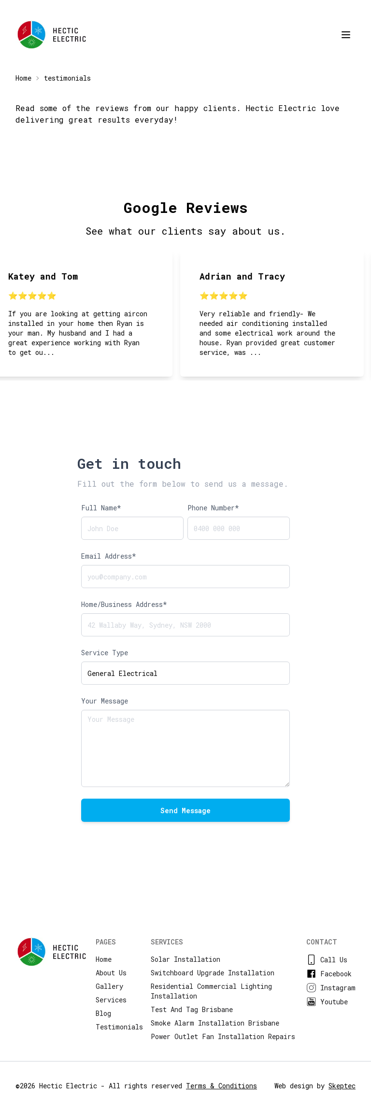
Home (23, 78)
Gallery (109, 986)
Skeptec (342, 1085)
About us (111, 972)
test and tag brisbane (192, 1009)
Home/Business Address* (124, 604)
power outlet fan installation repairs (223, 1036)
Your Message (104, 700)
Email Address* (108, 556)
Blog (103, 1013)
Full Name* (101, 507)
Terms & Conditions (221, 1085)
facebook (329, 974)
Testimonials (119, 1026)
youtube (327, 1002)
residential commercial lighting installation (211, 991)
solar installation (185, 959)
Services (111, 999)
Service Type (104, 652)
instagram (331, 988)
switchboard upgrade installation (212, 972)
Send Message (185, 810)
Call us (326, 960)
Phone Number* (213, 507)
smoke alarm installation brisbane (215, 1023)
